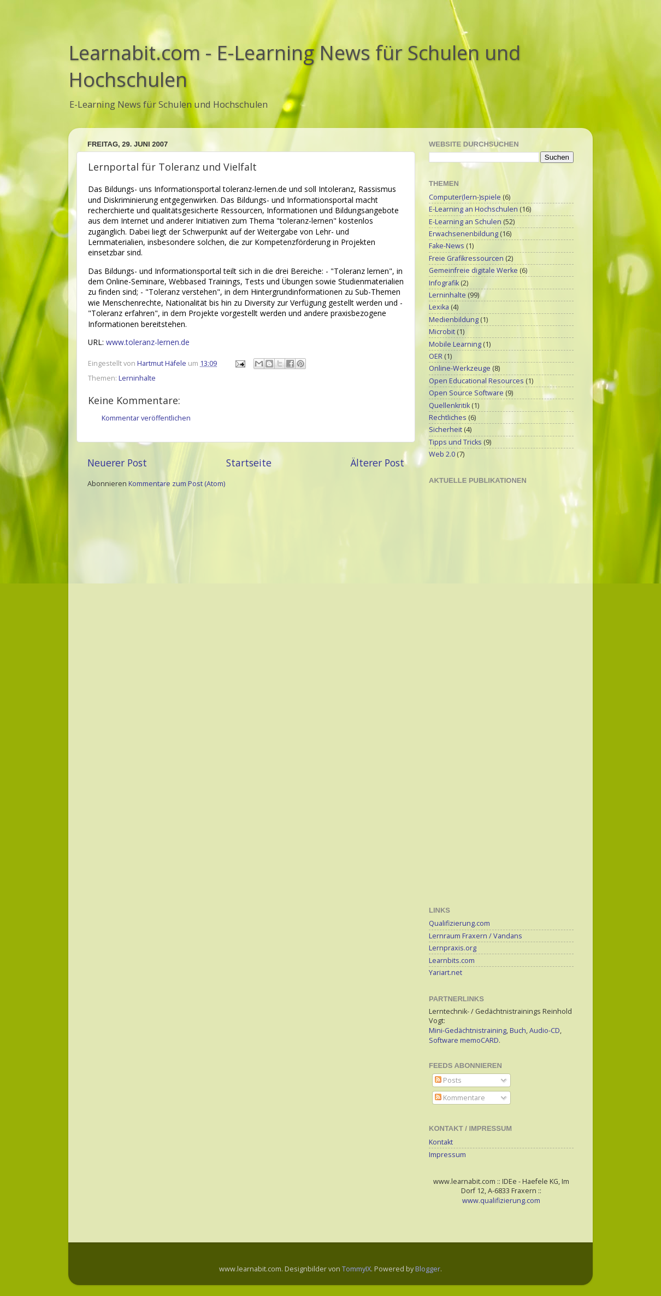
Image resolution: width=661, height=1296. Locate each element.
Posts (448, 1080)
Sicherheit (445, 429)
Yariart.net (445, 972)
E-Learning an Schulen (465, 221)
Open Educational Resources (476, 381)
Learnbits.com (452, 960)
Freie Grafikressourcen (466, 258)
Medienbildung (454, 319)
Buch (518, 1030)
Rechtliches (448, 417)
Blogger (427, 1269)
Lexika (439, 307)
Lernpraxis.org (452, 948)
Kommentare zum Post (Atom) (176, 483)
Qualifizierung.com (459, 923)
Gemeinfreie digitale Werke (473, 270)
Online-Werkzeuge (460, 368)
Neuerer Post (117, 462)
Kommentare (460, 1097)
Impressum (447, 1154)
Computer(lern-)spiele (465, 197)
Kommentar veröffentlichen (146, 418)
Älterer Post (377, 462)
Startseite (249, 462)
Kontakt (441, 1142)
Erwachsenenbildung (463, 233)
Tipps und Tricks (455, 442)
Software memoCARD (464, 1040)
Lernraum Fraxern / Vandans (475, 936)
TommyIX (356, 1269)
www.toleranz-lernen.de (148, 342)
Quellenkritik (449, 405)
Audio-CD (544, 1030)
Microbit (442, 331)
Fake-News (446, 245)
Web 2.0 (442, 454)
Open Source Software (466, 393)
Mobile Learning (455, 344)
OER (435, 356)
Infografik (444, 283)
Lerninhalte (137, 378)
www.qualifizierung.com (501, 1200)
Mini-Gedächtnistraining (467, 1030)
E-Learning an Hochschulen (473, 209)
